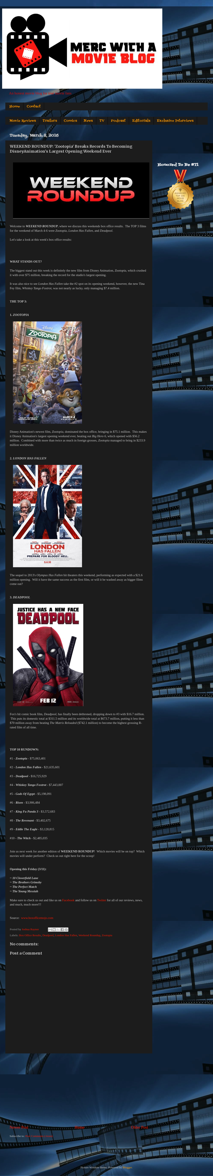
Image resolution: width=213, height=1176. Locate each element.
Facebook (68, 900)
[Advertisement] (79, 1089)
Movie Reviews (22, 121)
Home (14, 106)
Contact (34, 106)
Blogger (127, 1167)
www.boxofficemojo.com (37, 918)
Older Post (139, 1127)
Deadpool (47, 935)
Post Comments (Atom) (39, 1136)
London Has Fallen (66, 935)
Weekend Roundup (89, 935)
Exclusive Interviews (175, 121)
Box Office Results (30, 935)
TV (101, 121)
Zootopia (107, 935)
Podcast (118, 121)
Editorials (141, 121)
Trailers (50, 121)
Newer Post (19, 1127)
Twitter (101, 900)
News (88, 121)
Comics (70, 121)
